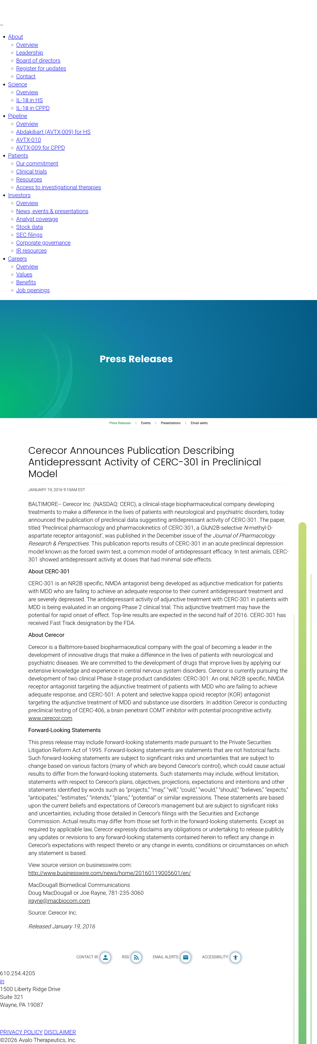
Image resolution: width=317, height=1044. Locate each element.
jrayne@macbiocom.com (59, 900)
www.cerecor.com (50, 718)
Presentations (171, 423)
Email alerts (199, 423)
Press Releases (120, 423)
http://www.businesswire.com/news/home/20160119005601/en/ (109, 873)
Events (146, 423)
